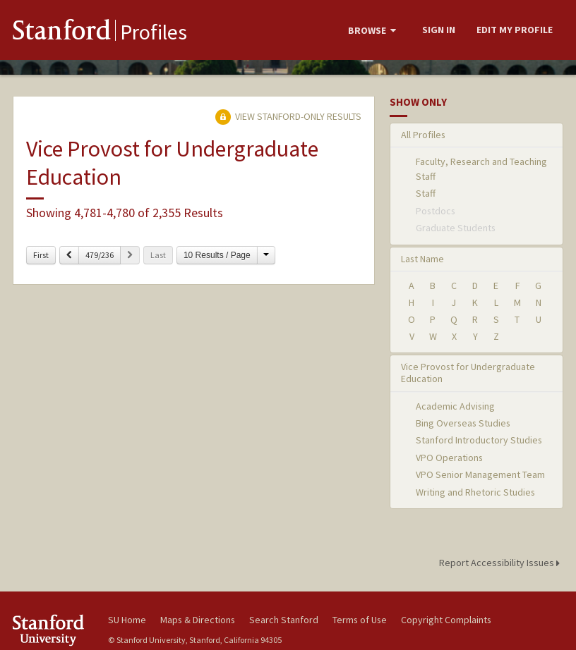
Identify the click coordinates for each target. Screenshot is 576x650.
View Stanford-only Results (288, 116)
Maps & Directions (197, 619)
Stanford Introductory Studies (479, 440)
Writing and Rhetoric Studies (475, 492)
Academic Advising (455, 406)
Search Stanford (283, 619)
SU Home (127, 619)
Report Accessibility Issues (501, 562)
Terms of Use (359, 619)
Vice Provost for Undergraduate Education (468, 372)
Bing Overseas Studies (463, 423)
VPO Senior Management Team (480, 474)
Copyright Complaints (446, 619)
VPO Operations (449, 457)
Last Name (422, 258)
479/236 (99, 255)
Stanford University (51, 630)
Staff (426, 193)
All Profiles (423, 134)
